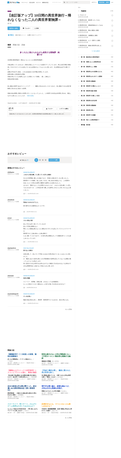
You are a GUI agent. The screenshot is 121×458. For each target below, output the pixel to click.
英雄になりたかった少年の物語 (51, 391)
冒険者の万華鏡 (46, 361)
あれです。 (55, 410)
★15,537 (10, 379)
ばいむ (10, 23)
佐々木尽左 (55, 361)
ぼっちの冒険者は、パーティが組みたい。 (20, 359)
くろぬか (10, 361)
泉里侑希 (34, 377)
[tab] (10, 45)
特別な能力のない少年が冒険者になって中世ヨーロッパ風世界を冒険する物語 (56, 356)
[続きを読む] (40, 78)
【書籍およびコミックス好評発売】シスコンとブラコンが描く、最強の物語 (22, 371)
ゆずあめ (60, 377)
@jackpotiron (12, 248)
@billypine (11, 172)
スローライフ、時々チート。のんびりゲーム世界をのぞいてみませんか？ (22, 405)
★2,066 (44, 379)
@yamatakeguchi (13, 294)
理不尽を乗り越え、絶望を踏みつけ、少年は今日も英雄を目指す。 (56, 387)
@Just (10, 218)
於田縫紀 (20, 395)
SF (14, 412)
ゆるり (27, 410)
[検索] (64, 2)
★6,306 (10, 396)
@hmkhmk (11, 200)
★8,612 (44, 412)
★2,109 (10, 363)
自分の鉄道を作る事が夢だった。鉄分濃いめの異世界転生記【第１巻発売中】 (22, 388)
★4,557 (44, 363)
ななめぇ (64, 391)
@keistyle (11, 275)
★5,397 (10, 412)
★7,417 (44, 393)
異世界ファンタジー (19, 363)
